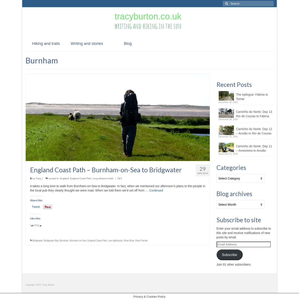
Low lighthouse (115, 240)
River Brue (129, 240)
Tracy (39, 178)
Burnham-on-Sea (78, 240)
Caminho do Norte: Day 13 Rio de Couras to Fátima (254, 114)
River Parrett (141, 240)
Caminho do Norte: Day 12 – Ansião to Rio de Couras (254, 131)
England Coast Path (80, 178)
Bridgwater (37, 240)
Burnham (64, 240)
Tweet (36, 206)
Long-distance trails (103, 178)
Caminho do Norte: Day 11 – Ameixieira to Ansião (254, 148)
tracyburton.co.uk (148, 16)
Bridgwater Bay (51, 240)
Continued (156, 190)
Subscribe (229, 255)
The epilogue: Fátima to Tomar (252, 97)
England (64, 178)
